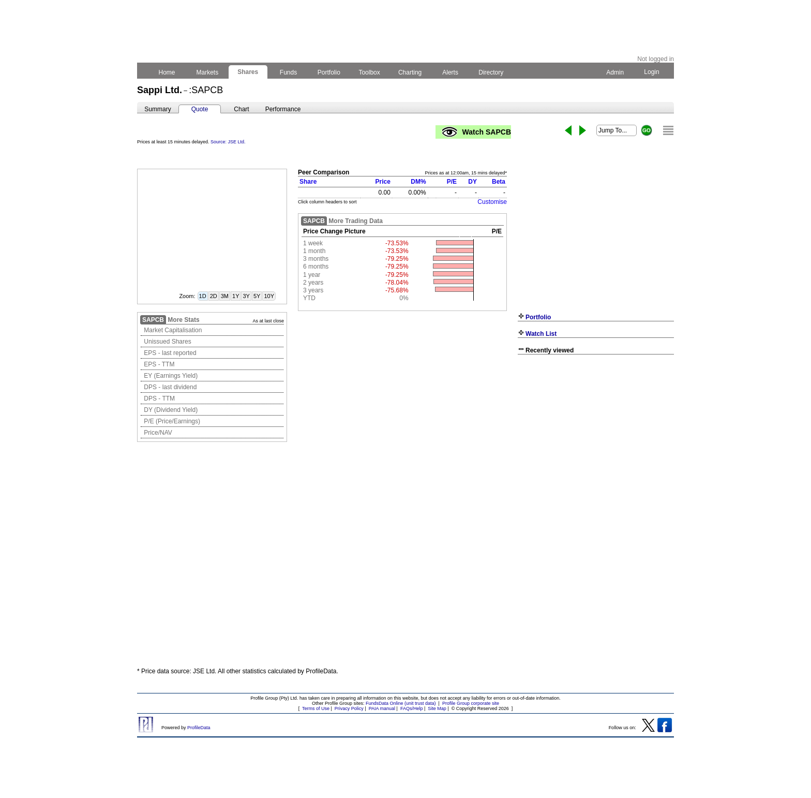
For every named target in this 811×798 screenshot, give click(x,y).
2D (213, 296)
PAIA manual (382, 708)
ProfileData (199, 727)
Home (167, 72)
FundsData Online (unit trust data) (401, 703)
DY (472, 181)
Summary (157, 109)
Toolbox (369, 72)
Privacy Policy (349, 708)
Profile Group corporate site (470, 703)
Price (383, 181)
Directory (491, 72)
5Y (256, 296)
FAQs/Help (411, 708)
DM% (418, 181)
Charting (410, 72)
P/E (452, 181)
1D (202, 296)
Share (308, 181)
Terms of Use (315, 708)
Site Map (437, 708)
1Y (235, 296)
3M (225, 296)
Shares (248, 72)
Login (651, 72)
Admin (615, 72)
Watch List (541, 333)
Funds (288, 72)
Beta (498, 181)
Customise (492, 201)
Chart (241, 109)
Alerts (450, 72)
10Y (269, 296)
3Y (246, 296)
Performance (283, 109)
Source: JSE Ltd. (228, 141)
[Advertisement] (596, 434)
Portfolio (329, 72)
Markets (207, 72)
